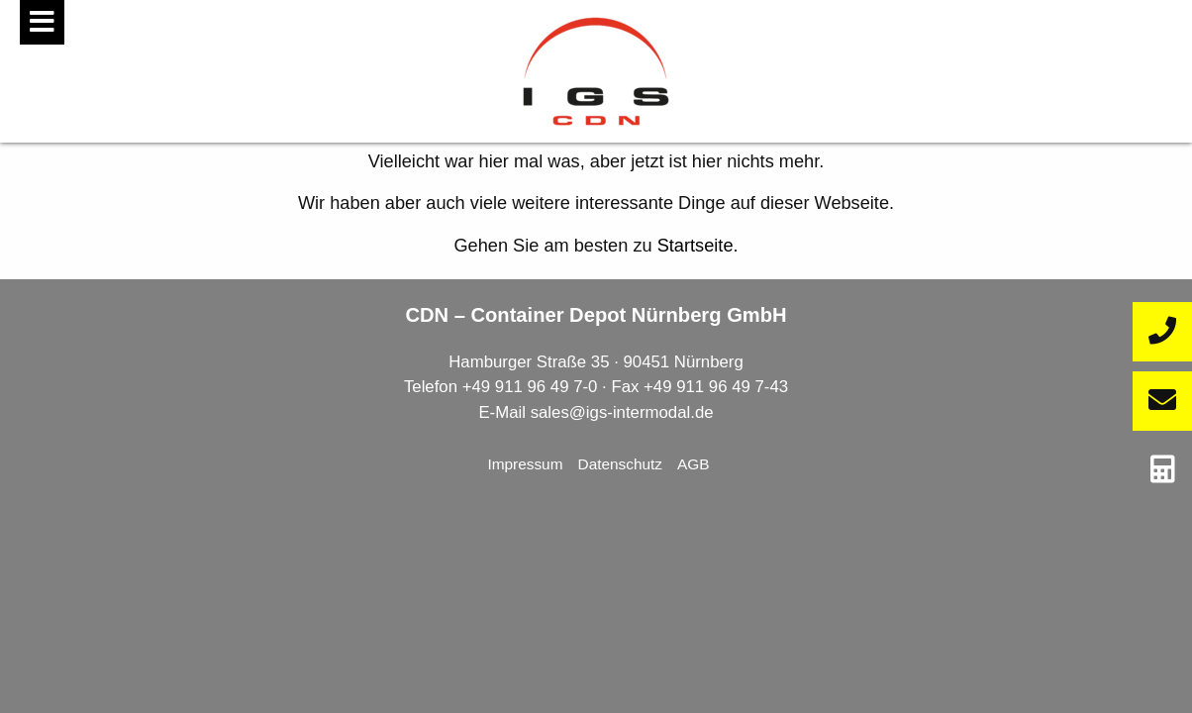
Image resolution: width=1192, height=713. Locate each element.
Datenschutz (620, 464)
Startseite (695, 245)
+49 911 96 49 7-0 (530, 386)
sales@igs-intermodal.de (622, 412)
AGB (693, 464)
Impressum (524, 464)
